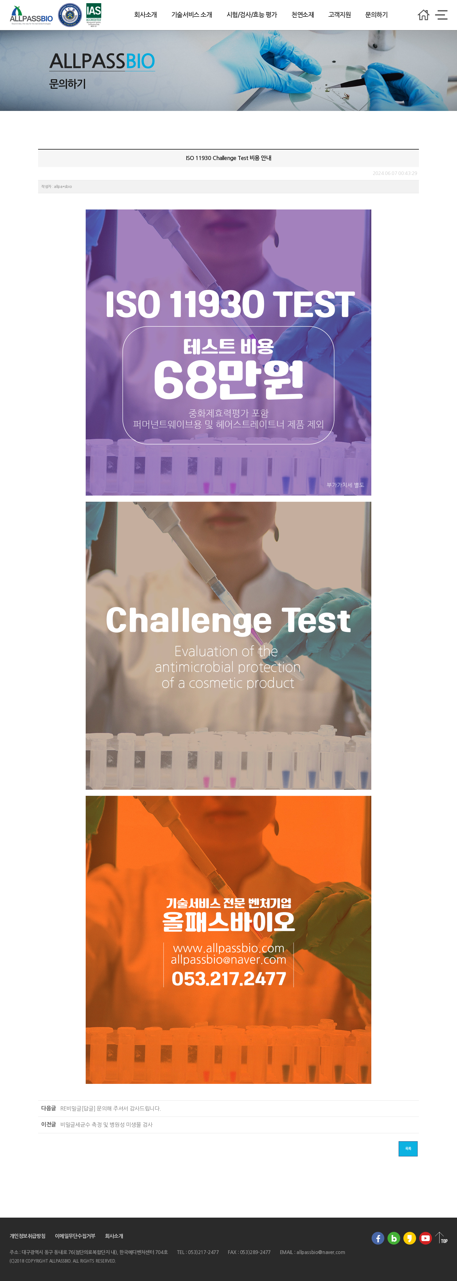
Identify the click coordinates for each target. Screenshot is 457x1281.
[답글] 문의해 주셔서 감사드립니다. (110, 1108)
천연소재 (302, 15)
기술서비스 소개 (191, 15)
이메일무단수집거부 (75, 1236)
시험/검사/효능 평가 (252, 15)
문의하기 (376, 15)
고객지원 (339, 15)
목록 (408, 1148)
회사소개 (145, 15)
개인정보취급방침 (27, 1236)
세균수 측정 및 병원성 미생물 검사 (106, 1124)
